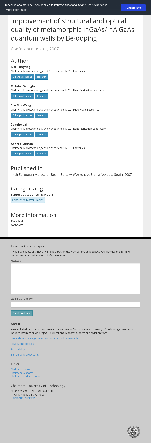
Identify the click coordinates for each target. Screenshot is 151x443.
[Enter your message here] (75, 278)
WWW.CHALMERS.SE (23, 398)
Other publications (22, 76)
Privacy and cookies (22, 343)
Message (16, 260)
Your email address (22, 299)
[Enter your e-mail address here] (75, 305)
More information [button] (16, 9)
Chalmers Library (20, 369)
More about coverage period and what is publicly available (44, 338)
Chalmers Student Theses (26, 376)
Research (41, 76)
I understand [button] (133, 7)
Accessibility (18, 349)
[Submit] (22, 313)
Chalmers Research (22, 373)
